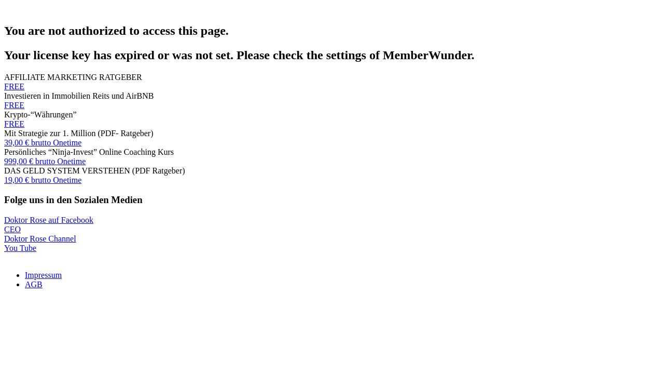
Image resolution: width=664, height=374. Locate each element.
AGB (34, 284)
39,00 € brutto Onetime (42, 142)
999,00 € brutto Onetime (45, 161)
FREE (14, 86)
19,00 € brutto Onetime (42, 180)
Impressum (43, 275)
